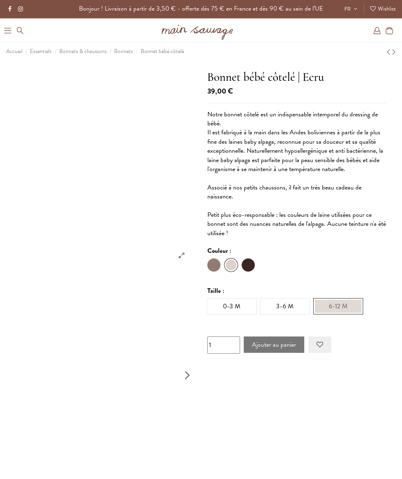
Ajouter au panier (274, 345)
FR (351, 9)
